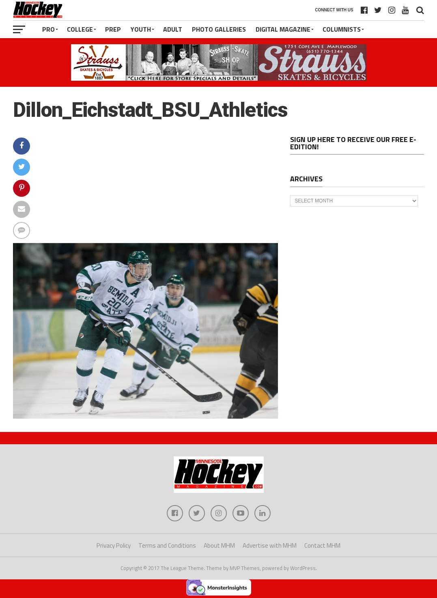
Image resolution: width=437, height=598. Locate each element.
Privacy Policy (114, 545)
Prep (113, 29)
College (80, 29)
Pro (48, 29)
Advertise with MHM (270, 545)
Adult (172, 29)
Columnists (342, 29)
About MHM (219, 545)
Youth (141, 29)
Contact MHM (322, 545)
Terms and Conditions (167, 545)
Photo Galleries (219, 29)
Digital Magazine (283, 29)
